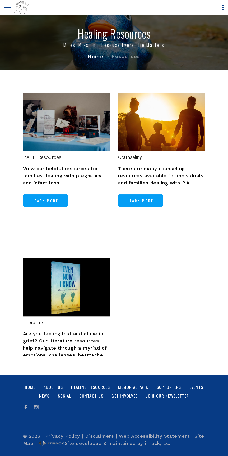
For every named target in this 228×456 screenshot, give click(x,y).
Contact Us (91, 395)
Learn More (45, 206)
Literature (34, 346)
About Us (53, 387)
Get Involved (124, 395)
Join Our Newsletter (167, 395)
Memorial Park (133, 387)
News (44, 395)
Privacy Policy (62, 436)
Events (196, 387)
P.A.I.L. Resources (42, 162)
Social (64, 395)
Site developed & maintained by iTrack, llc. (104, 443)
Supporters (169, 387)
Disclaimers (99, 436)
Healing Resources (90, 387)
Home (96, 56)
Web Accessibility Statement (154, 436)
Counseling (130, 162)
